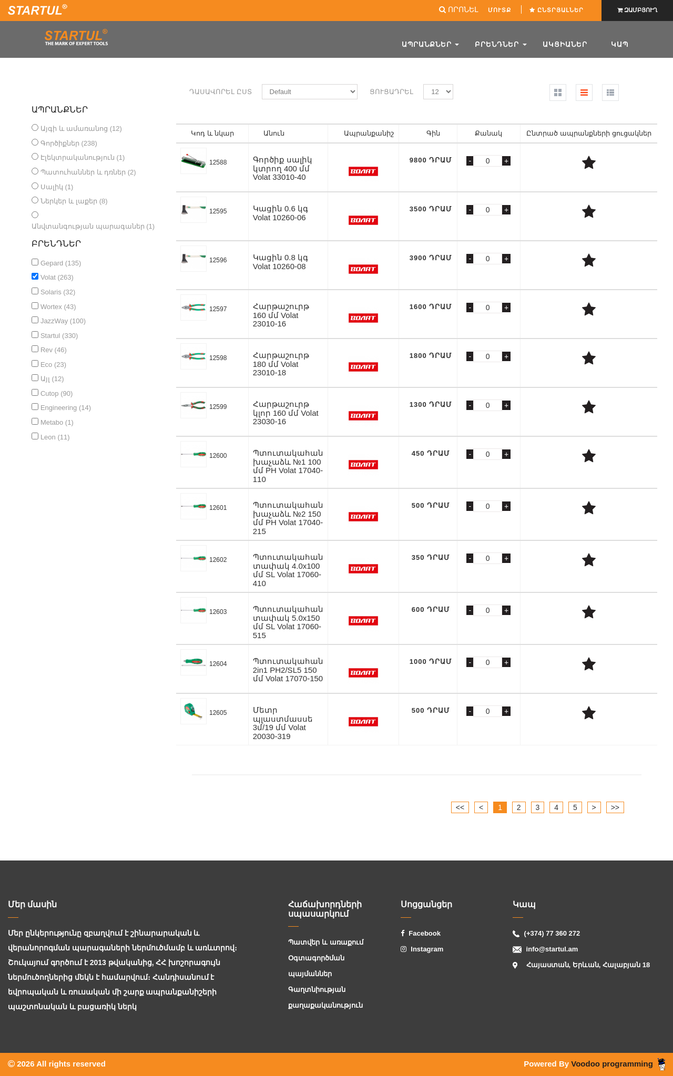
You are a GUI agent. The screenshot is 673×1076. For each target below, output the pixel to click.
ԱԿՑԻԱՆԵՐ (565, 44)
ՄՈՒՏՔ (500, 10)
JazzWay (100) (63, 321)
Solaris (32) (57, 292)
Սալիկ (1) (57, 187)
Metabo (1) (57, 422)
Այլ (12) (52, 379)
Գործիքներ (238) (68, 143)
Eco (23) (53, 364)
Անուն (273, 133)
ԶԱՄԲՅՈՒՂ (637, 10)
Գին (433, 133)
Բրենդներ (501, 44)
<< (460, 807)
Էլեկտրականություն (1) (82, 157)
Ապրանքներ (431, 44)
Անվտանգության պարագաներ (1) (93, 226)
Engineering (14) (65, 408)
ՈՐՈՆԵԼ (458, 9)
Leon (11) (55, 437)
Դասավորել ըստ (220, 92)
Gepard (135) (60, 263)
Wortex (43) (58, 307)
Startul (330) (59, 336)
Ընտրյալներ (557, 10)
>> (615, 807)
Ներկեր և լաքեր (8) (74, 201)
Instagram (422, 949)
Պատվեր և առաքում (325, 942)
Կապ (619, 44)
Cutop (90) (56, 393)
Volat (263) (57, 277)
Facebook (421, 933)
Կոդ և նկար (212, 133)
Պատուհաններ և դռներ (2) (88, 172)
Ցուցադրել (391, 92)
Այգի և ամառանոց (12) (81, 128)
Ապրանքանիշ (369, 133)
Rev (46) (53, 350)
